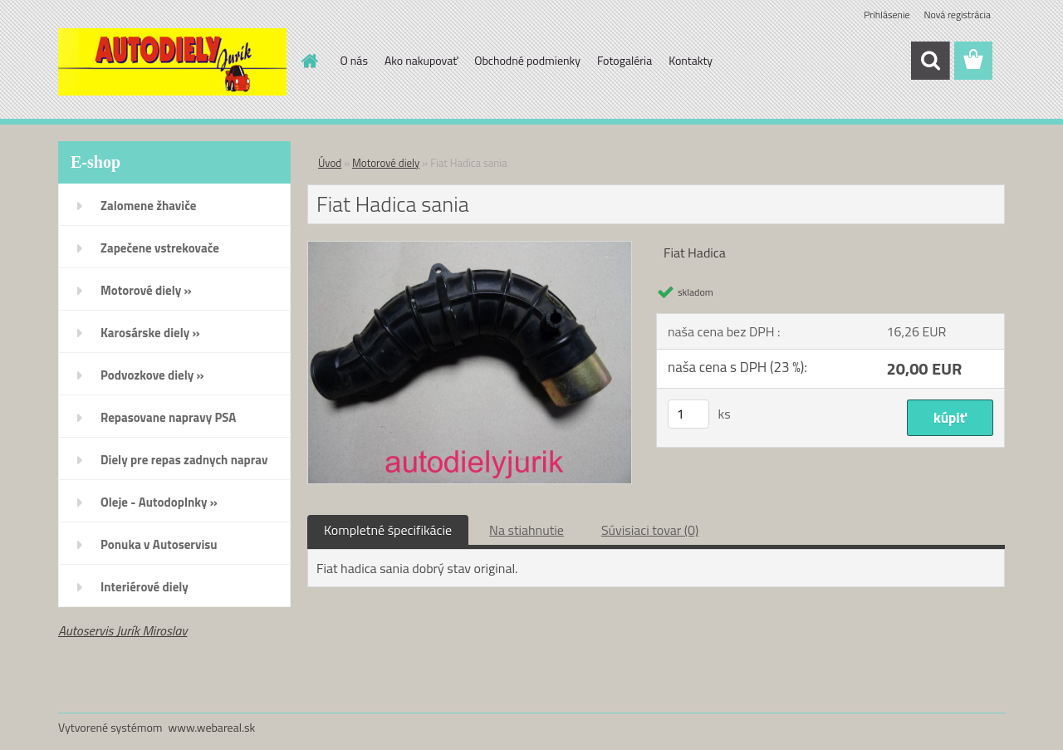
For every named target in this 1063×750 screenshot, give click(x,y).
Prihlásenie (886, 14)
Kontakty (691, 60)
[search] (930, 61)
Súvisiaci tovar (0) (649, 530)
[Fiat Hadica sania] (469, 248)
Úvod (329, 162)
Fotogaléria (624, 60)
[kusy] (688, 414)
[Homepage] (309, 61)
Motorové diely (385, 162)
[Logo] (172, 61)
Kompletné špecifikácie (388, 530)
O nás (354, 60)
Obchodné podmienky (527, 60)
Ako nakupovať (421, 60)
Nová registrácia (957, 14)
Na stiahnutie (526, 530)
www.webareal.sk (212, 727)
